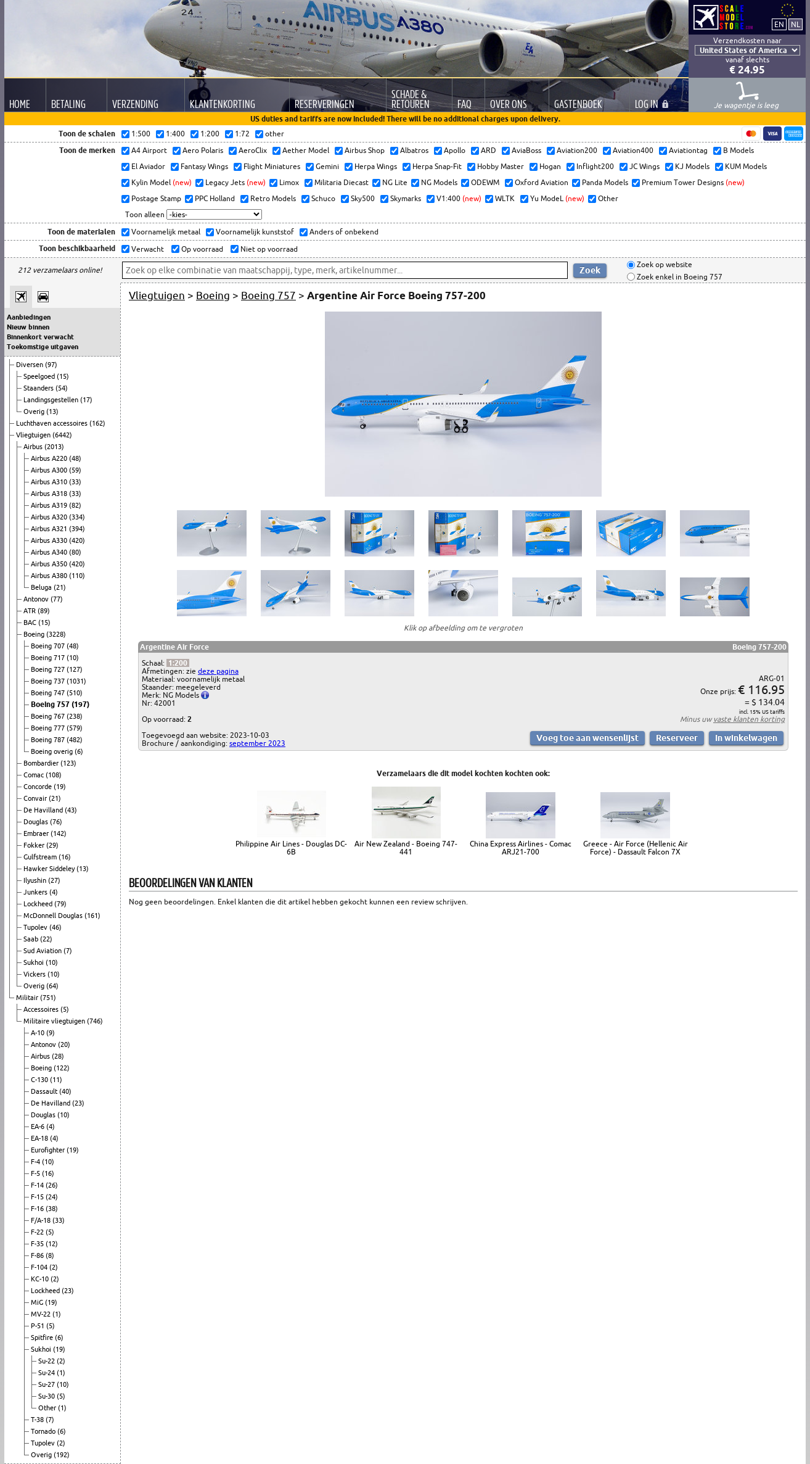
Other (48, 1408)
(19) (60, 786)
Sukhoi (34, 962)
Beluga (42, 587)
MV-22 (41, 1314)
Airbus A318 (50, 493)
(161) (92, 915)
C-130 (40, 1079)
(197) (80, 704)
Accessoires (41, 1009)
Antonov (37, 599)
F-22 (38, 1232)
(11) (56, 1079)
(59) (75, 470)
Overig (34, 411)
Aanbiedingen (29, 317)
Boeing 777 (49, 728)
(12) (52, 1243)
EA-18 (40, 1138)
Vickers (35, 974)
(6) (79, 751)
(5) (64, 1009)
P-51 (38, 1326)
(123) (68, 763)
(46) (55, 927)
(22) (46, 939)
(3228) (56, 634)
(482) (75, 739)
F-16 (38, 1208)
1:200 (177, 663)
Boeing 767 (49, 716)
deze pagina (218, 671)
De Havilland (44, 810)
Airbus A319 (50, 505)
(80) (75, 552)
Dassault (45, 1091)
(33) (75, 482)
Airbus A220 (50, 458)
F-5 (36, 1173)
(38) (52, 1208)
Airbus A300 (50, 470)
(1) (56, 1314)
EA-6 (38, 1126)
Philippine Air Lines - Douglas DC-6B (291, 848)
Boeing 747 (49, 693)
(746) (95, 1021)
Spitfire (43, 1337)
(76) (56, 821)
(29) (52, 845)
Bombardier (41, 763)
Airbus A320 (50, 517)
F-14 (38, 1185)
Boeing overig (53, 751)
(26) (52, 1185)
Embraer (37, 833)
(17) (86, 399)
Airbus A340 (50, 552)
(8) (50, 1255)
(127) (75, 669)
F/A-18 (41, 1220)
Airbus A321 (50, 528)
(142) (59, 833)
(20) (64, 1044)
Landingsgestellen (51, 399)
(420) (77, 540)
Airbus (33, 446)
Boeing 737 (49, 681)
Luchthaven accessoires (52, 423)
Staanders (39, 388)
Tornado (44, 1431)
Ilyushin (35, 880)
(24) (52, 1197)
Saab (31, 939)
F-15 (38, 1197)
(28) (58, 1056)
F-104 (40, 1267)
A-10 (38, 1032)
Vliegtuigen (34, 435)
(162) (97, 423)
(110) (77, 575)
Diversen (30, 364)
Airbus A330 (50, 540)
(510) (75, 693)
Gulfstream (41, 857)
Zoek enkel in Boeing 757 (678, 277)
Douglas (36, 821)
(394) (77, 528)
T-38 (38, 1419)
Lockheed (38, 904)
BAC (30, 622)
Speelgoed (40, 376)
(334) (77, 517)
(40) (65, 1091)
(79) (60, 904)
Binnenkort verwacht (40, 337)
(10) (73, 657)
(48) (75, 458)
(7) (67, 950)
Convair (36, 798)
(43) (71, 810)
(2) (53, 1267)
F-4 (36, 1161)
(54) (61, 388)
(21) (60, 587)
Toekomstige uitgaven (42, 346)
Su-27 (47, 1384)
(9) (50, 1032)
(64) (52, 986)
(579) (75, 728)
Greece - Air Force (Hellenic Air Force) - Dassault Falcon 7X (635, 848)
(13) (52, 411)
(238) (75, 716)
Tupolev (36, 927)
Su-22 (47, 1361)
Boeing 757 (51, 704)
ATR (30, 610)
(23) (78, 1103)
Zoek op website (663, 265)
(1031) (76, 681)
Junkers (36, 892)
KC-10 (41, 1279)
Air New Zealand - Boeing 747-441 (405, 848)
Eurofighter (49, 1150)
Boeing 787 (49, 739)
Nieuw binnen (28, 327)
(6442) (62, 435)
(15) (63, 376)
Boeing (34, 634)
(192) (62, 1454)
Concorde (38, 786)
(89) (44, 610)
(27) (54, 880)
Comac (34, 775)
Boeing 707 (49, 646)
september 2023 (257, 743)
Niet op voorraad (268, 249)
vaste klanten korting (749, 719)
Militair (28, 997)
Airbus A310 (50, 482)
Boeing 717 (49, 657)
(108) (54, 775)
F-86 (38, 1255)
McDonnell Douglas (53, 915)
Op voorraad (201, 249)
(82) (75, 505)
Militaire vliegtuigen (55, 1021)
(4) (53, 892)
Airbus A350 (50, 564)
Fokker (34, 845)
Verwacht (146, 249)
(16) (65, 857)
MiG (38, 1302)
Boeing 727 (49, 669)
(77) (57, 599)
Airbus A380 (50, 575)
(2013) (54, 446)
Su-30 (47, 1396)
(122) (62, 1068)
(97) (51, 364)
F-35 (38, 1243)
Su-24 (47, 1372)
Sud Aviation (43, 950)
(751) (48, 997)
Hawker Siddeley (49, 868)
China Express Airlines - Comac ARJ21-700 (520, 848)
